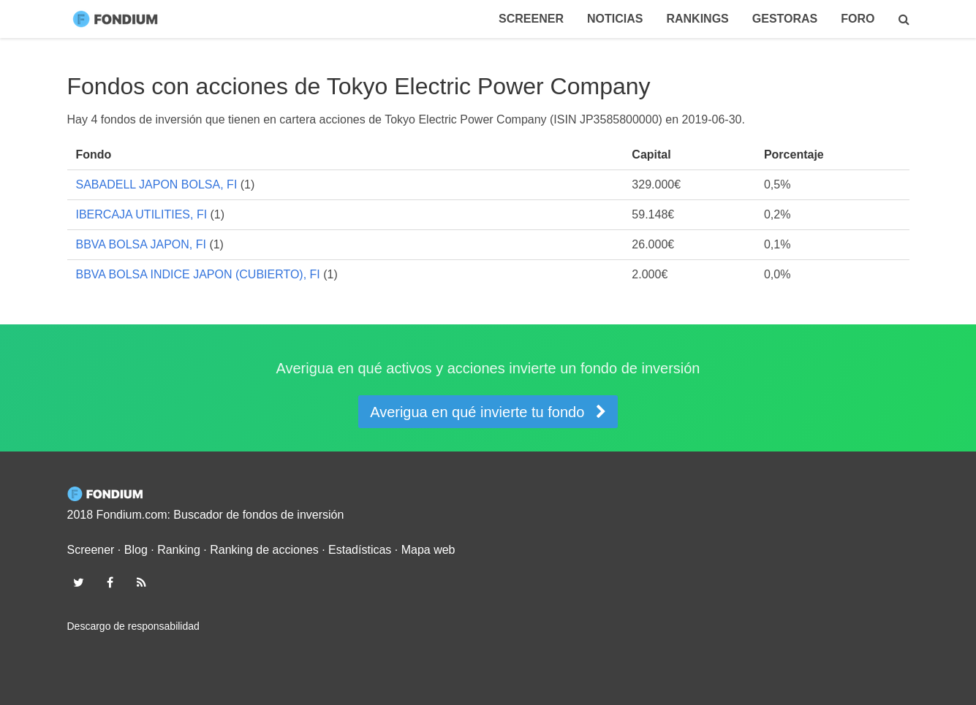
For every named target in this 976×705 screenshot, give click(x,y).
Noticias (615, 18)
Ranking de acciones (264, 550)
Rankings (697, 18)
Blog (136, 550)
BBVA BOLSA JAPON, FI (141, 244)
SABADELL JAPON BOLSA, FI (157, 184)
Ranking (178, 550)
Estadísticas (359, 550)
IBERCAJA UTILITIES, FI (142, 214)
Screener (531, 18)
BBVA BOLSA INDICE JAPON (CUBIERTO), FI (198, 274)
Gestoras (785, 18)
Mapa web (428, 550)
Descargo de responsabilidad (133, 626)
